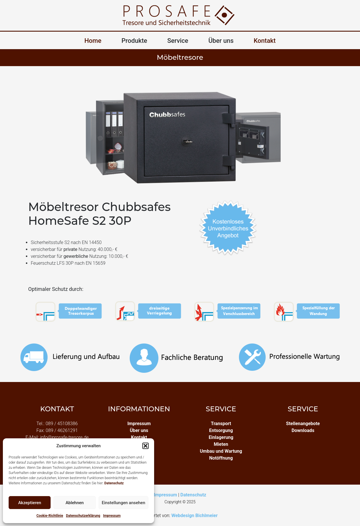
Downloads (303, 430)
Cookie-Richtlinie (50, 516)
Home (92, 40)
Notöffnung (221, 458)
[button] (145, 446)
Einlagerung (221, 437)
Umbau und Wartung (221, 451)
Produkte (134, 40)
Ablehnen (75, 502)
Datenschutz (114, 483)
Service (177, 40)
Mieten (221, 444)
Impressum (111, 516)
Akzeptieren (29, 502)
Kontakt (264, 40)
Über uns (221, 40)
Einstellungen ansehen (123, 502)
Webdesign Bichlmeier (194, 515)
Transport (221, 423)
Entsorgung (221, 430)
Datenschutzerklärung (83, 516)
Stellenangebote (303, 423)
